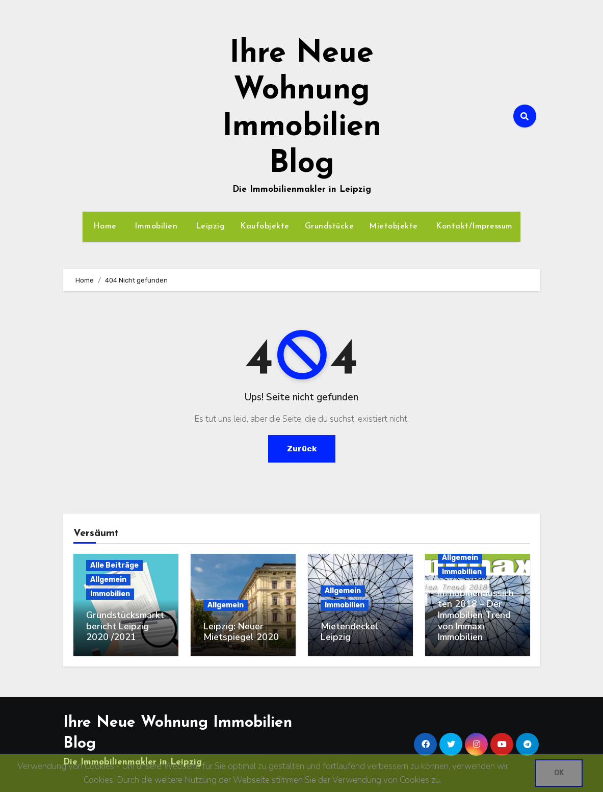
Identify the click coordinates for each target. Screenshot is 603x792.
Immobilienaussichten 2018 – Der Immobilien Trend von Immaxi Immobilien (476, 615)
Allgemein (108, 579)
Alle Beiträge (114, 565)
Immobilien (155, 226)
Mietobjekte (393, 226)
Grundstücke (329, 226)
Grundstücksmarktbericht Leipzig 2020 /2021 (125, 626)
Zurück (301, 448)
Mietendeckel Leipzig (349, 632)
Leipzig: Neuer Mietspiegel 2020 (241, 632)
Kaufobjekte (265, 226)
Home (103, 226)
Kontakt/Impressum (473, 226)
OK (559, 773)
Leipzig (209, 226)
